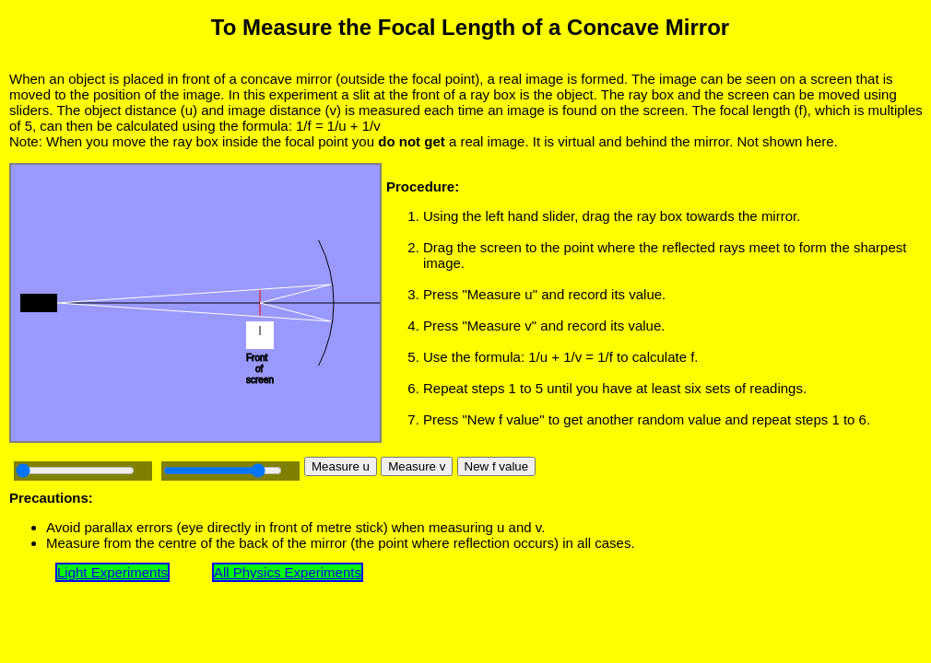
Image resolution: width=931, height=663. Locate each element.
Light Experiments (112, 572)
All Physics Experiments (287, 572)
